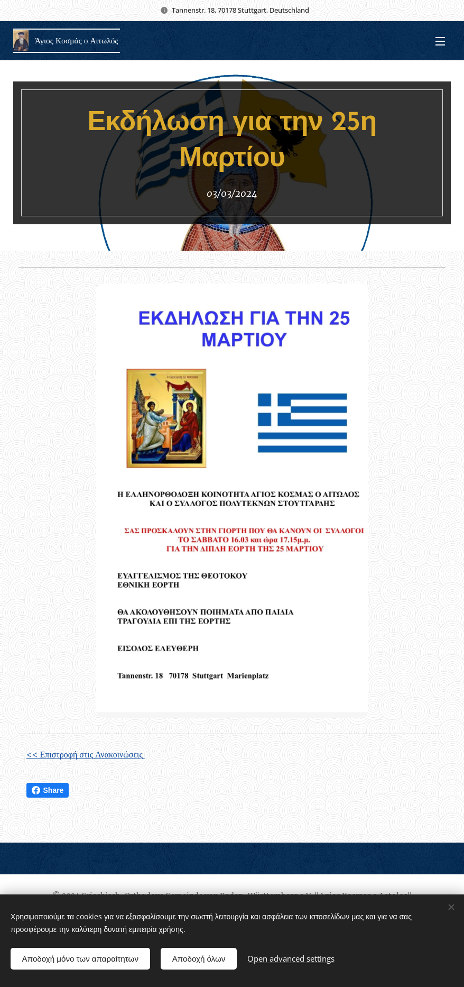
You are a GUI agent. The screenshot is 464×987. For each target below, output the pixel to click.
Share (48, 790)
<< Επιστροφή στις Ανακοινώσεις (85, 754)
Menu (440, 41)
